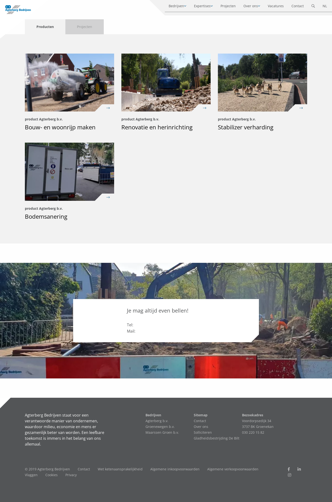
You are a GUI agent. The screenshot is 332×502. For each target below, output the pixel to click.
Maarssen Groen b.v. (162, 432)
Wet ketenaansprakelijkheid (120, 469)
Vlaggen (31, 475)
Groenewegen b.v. (160, 426)
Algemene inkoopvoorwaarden (175, 469)
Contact (293, 7)
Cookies (51, 475)
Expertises (197, 7)
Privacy (71, 475)
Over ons (246, 7)
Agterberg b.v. (156, 420)
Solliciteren (203, 432)
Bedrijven (172, 7)
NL (320, 7)
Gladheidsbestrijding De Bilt (216, 438)
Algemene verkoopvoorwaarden (232, 469)
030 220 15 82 (253, 432)
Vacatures (271, 7)
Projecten (223, 7)
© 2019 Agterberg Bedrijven (47, 469)
